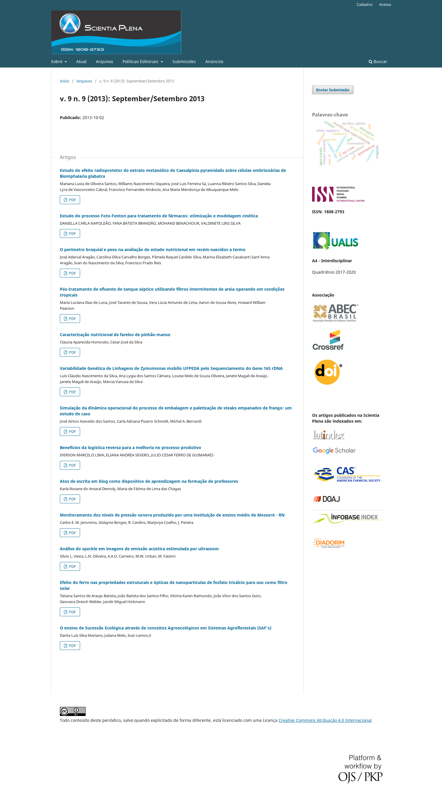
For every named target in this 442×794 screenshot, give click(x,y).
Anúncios (214, 61)
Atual (81, 61)
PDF (72, 199)
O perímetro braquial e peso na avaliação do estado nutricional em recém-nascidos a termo (152, 249)
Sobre (57, 61)
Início (64, 81)
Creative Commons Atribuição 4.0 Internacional (325, 720)
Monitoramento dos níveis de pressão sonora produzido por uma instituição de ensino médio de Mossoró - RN (172, 515)
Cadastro (364, 4)
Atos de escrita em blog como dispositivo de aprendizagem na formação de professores (149, 481)
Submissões (184, 61)
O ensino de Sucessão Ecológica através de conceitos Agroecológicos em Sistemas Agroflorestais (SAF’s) (165, 628)
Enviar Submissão (332, 89)
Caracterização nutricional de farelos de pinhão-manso (115, 334)
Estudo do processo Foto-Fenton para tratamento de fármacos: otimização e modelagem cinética (159, 216)
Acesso (385, 4)
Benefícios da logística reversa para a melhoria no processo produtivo (130, 447)
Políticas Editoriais (141, 61)
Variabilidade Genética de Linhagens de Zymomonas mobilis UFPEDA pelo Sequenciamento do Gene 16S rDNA (171, 368)
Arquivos (104, 61)
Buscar (378, 61)
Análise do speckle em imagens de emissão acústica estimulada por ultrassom (139, 548)
